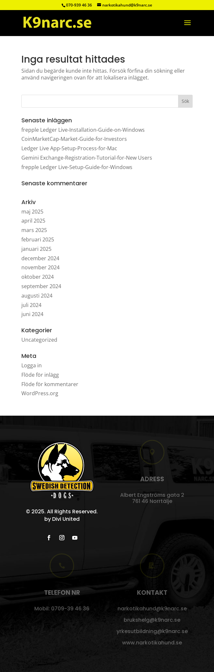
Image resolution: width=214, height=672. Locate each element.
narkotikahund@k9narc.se (152, 608)
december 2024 (40, 258)
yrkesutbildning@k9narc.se (152, 631)
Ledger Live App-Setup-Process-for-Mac (69, 148)
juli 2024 (31, 305)
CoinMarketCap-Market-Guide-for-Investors (74, 138)
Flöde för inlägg (40, 374)
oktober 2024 (37, 276)
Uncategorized (39, 339)
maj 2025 (32, 211)
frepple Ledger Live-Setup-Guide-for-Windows (76, 167)
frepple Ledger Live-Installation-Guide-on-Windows (83, 129)
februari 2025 (37, 239)
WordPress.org (39, 393)
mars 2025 (34, 230)
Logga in (31, 365)
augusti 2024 (36, 295)
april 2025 (33, 220)
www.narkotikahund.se (152, 642)
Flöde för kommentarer (49, 384)
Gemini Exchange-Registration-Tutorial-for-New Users (86, 157)
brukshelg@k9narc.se (152, 620)
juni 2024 (32, 314)
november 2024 (40, 267)
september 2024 (41, 286)
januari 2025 (36, 248)
